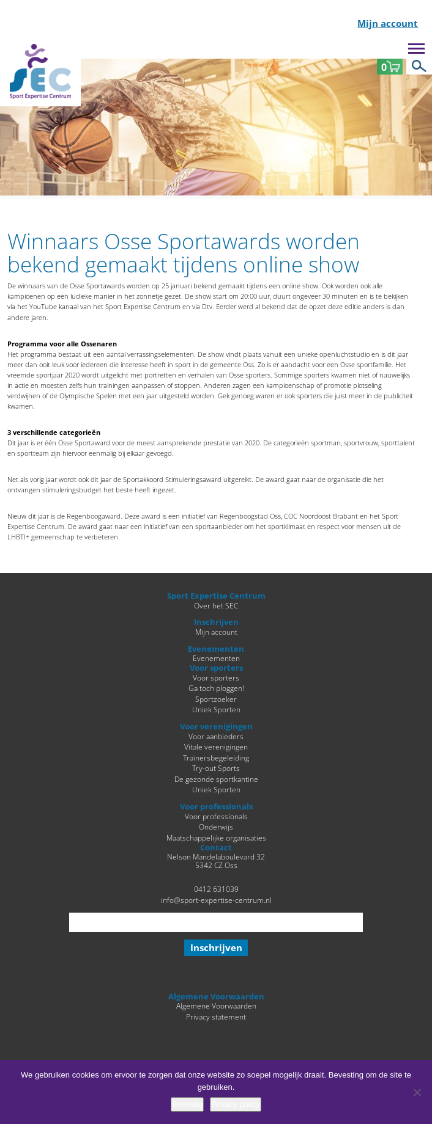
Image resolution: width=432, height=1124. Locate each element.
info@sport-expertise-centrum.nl (216, 900)
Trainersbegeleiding (216, 757)
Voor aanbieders (216, 736)
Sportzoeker (216, 699)
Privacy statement (216, 1016)
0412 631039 (216, 889)
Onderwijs (216, 826)
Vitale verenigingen (216, 746)
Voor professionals (216, 816)
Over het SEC (216, 605)
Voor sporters (216, 677)
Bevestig (187, 1104)
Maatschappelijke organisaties (216, 837)
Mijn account (387, 24)
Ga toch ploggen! (216, 688)
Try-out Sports (216, 768)
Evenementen (216, 658)
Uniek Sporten (216, 709)
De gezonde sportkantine (216, 779)
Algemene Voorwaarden (216, 1005)
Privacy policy (235, 1104)
